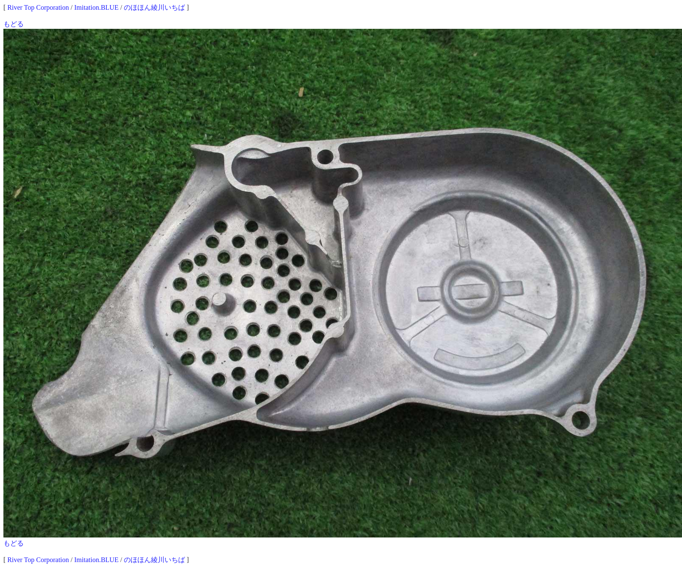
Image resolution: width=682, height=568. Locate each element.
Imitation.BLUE (96, 7)
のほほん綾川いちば (154, 7)
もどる (13, 24)
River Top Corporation (38, 7)
